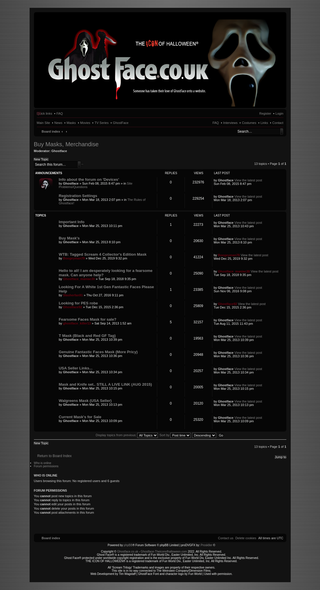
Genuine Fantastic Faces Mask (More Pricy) (98, 352)
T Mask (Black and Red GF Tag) (87, 335)
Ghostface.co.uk (128, 551)
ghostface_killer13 (77, 323)
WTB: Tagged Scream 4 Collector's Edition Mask (103, 254)
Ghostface (59, 151)
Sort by (175, 435)
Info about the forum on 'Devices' (89, 179)
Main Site (43, 123)
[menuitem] (245, 538)
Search (281, 131)
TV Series (102, 123)
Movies (85, 123)
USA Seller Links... (76, 368)
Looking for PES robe (78, 303)
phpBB (128, 545)
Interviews (230, 123)
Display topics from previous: (127, 435)
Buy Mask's (69, 238)
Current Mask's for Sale (80, 417)
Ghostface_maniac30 (79, 279)
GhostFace (121, 123)
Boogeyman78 (74, 258)
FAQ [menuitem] (60, 113)
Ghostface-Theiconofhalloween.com (164, 551)
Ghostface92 (72, 307)
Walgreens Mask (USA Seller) (85, 400)
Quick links (44, 113)
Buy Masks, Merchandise (66, 144)
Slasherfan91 (73, 295)
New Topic (41, 159)
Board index (51, 131)
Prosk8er (206, 545)
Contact (277, 123)
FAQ (215, 123)
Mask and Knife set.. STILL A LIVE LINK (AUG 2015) (105, 384)
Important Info (72, 222)
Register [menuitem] (265, 113)
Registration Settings (78, 196)
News (58, 123)
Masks (71, 123)
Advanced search (82, 164)
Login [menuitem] (279, 113)
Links (264, 123)
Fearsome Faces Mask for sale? (88, 319)
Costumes (249, 123)
